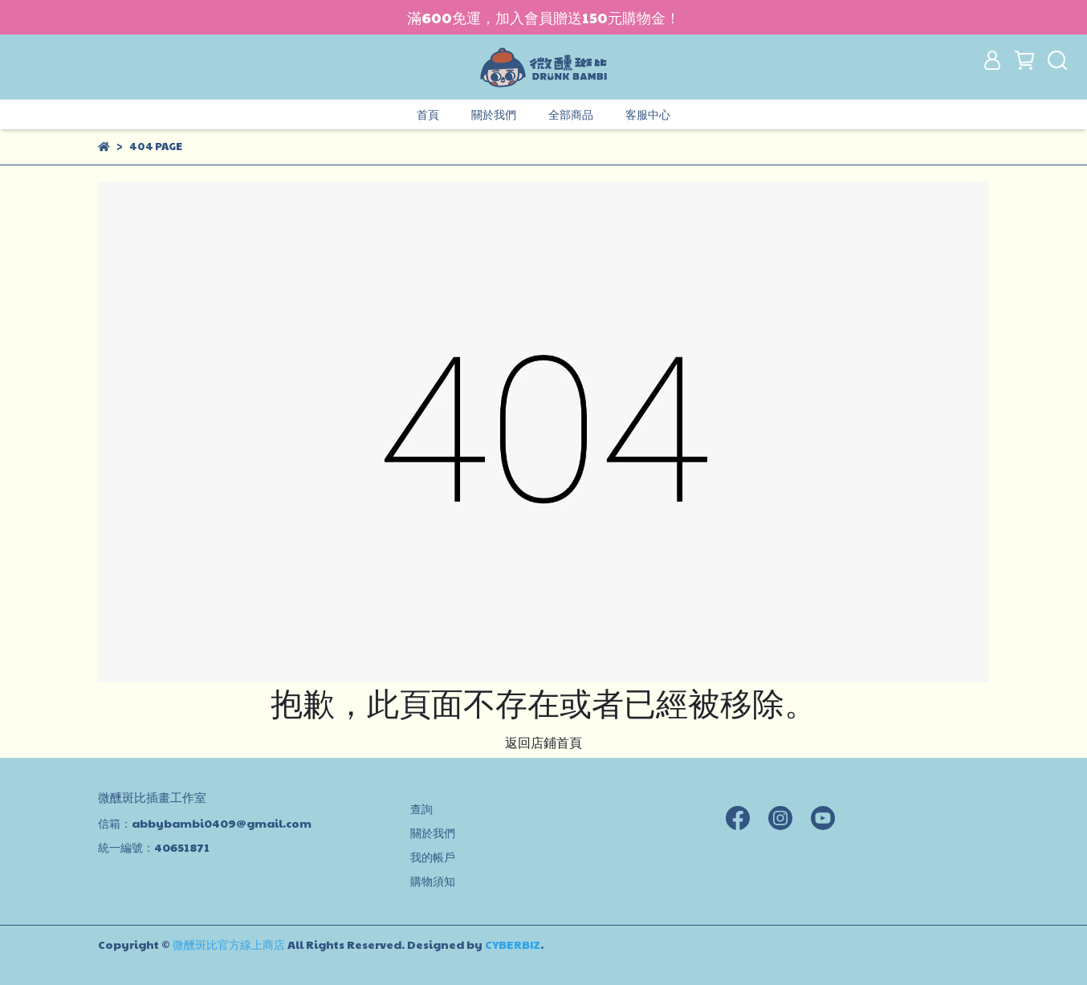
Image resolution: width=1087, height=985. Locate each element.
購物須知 (432, 881)
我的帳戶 (432, 857)
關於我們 (493, 114)
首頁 (428, 114)
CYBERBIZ (512, 944)
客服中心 (647, 114)
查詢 (421, 808)
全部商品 (570, 114)
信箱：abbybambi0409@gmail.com (204, 823)
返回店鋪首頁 (543, 742)
